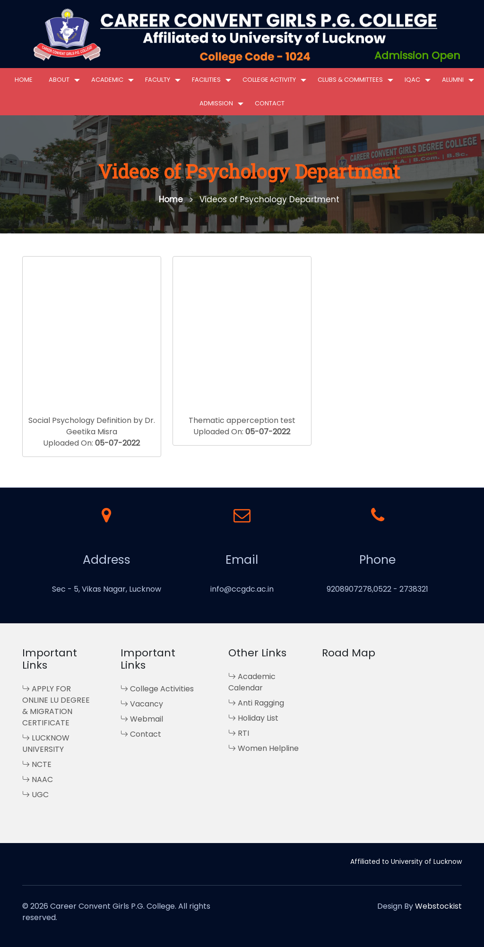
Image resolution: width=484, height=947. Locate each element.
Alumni (453, 79)
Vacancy (142, 703)
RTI (238, 733)
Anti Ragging (256, 702)
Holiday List (253, 718)
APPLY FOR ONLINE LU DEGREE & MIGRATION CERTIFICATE (56, 705)
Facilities (206, 79)
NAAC (37, 779)
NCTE (37, 764)
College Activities (157, 688)
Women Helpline (263, 748)
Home (24, 79)
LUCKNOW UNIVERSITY (45, 743)
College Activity (269, 79)
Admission (216, 103)
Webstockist (438, 906)
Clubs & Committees (350, 79)
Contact (270, 103)
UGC (35, 794)
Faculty (157, 79)
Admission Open (417, 55)
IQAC (412, 79)
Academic (107, 79)
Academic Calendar (252, 682)
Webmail (142, 719)
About (59, 79)
